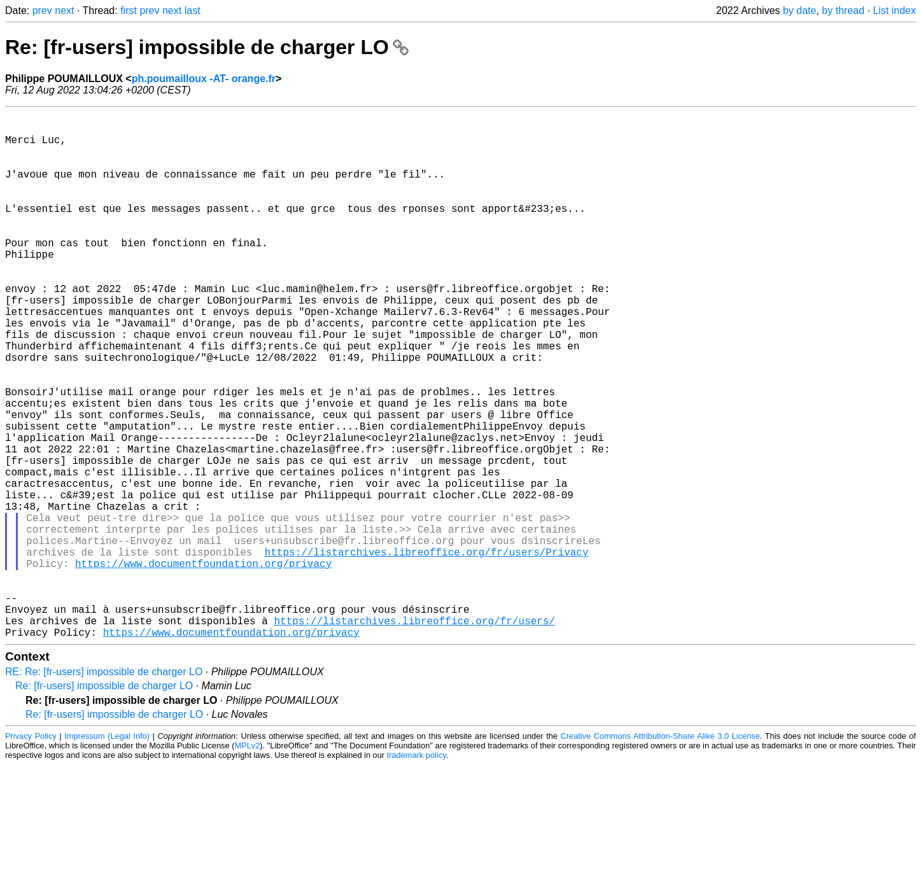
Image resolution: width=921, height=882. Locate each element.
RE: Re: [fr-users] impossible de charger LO (103, 788)
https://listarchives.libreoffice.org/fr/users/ (414, 735)
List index (894, 10)
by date (799, 10)
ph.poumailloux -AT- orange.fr (204, 78)
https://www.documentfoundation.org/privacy (203, 665)
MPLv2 (247, 862)
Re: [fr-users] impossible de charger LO (207, 47)
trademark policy (416, 872)
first (128, 10)
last (192, 10)
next (64, 10)
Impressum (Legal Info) (107, 853)
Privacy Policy (31, 853)
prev (42, 10)
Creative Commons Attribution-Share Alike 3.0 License (660, 853)
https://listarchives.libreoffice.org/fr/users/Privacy (427, 651)
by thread (843, 10)
